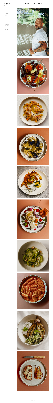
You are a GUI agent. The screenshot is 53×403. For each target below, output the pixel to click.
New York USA (7, 24)
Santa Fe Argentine (6, 15)
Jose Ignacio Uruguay (6, 19)
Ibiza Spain (6, 23)
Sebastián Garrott (7, 5)
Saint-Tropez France (6, 21)
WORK (6, 11)
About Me (6, 29)
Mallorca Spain (7, 25)
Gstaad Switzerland (6, 14)
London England (7, 17)
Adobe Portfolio (34, 400)
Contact (7, 28)
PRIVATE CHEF (7, 10)
